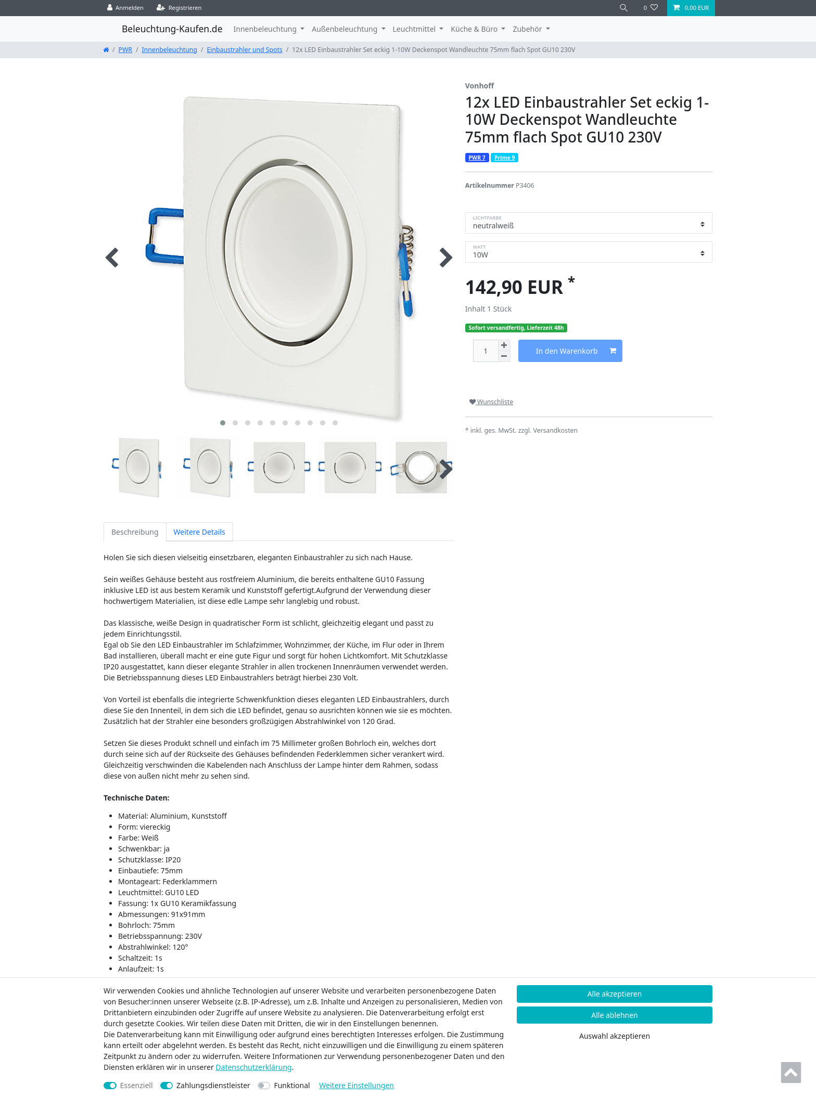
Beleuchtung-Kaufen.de (172, 28)
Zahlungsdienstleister (213, 1085)
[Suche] (624, 8)
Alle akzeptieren (615, 994)
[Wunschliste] (651, 8)
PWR (125, 49)
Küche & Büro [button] (475, 29)
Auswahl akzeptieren (614, 1036)
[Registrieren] (179, 8)
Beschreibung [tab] (135, 532)
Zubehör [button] (528, 29)
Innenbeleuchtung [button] (266, 29)
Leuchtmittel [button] (415, 29)
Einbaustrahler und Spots (245, 49)
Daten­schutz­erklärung (253, 1067)
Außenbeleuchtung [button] (345, 29)
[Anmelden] (125, 8)
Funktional (292, 1085)
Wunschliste (491, 401)
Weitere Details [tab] (199, 532)
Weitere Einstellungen (356, 1085)
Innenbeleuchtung (169, 49)
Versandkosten (555, 430)
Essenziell (136, 1085)
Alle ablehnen (614, 1015)
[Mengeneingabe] (485, 351)
